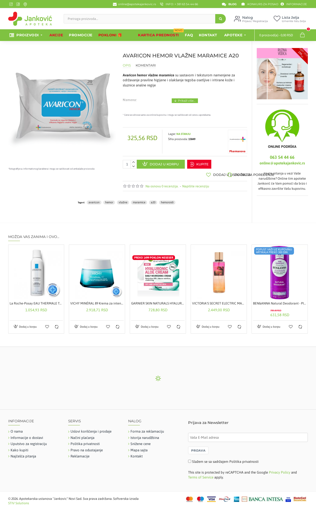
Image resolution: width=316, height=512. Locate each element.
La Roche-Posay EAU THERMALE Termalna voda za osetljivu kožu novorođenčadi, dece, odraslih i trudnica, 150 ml (36, 301)
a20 (153, 200)
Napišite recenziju (195, 184)
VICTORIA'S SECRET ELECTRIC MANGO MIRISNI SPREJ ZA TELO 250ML (218, 301)
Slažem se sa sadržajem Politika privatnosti (225, 459)
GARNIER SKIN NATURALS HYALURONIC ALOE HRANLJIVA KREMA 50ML (158, 301)
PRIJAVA (198, 448)
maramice (139, 200)
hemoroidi (167, 200)
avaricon (94, 200)
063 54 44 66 (282, 157)
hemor (109, 200)
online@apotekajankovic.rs (282, 163)
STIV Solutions (18, 501)
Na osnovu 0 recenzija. (161, 184)
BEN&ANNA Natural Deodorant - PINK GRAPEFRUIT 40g (279, 301)
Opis (127, 65)
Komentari (146, 65)
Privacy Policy (279, 470)
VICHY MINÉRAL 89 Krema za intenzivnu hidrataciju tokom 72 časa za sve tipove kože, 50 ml (97, 301)
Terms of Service (200, 475)
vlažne (123, 200)
